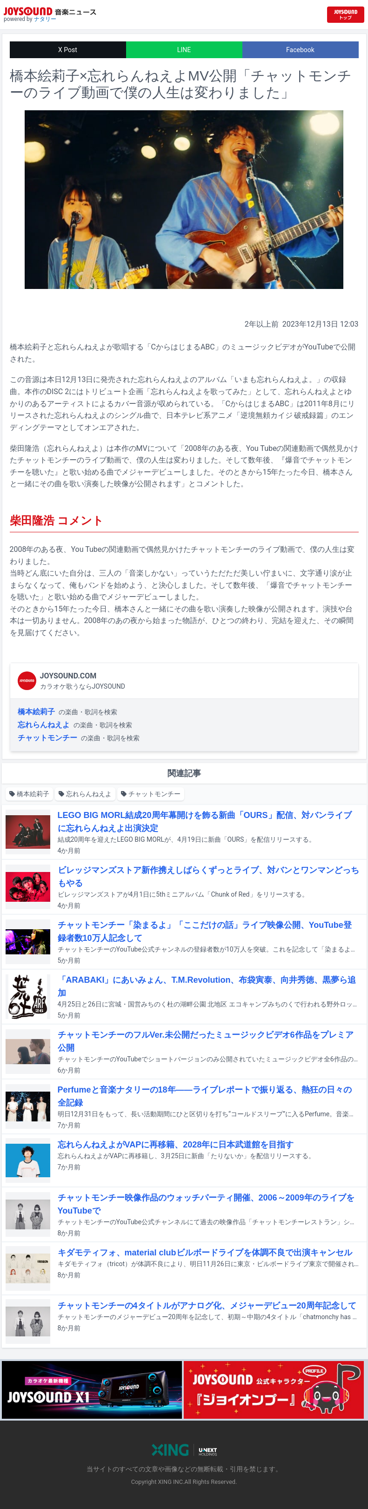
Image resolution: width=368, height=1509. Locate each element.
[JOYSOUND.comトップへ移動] (345, 15)
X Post (67, 50)
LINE (184, 50)
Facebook (300, 50)
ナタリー (45, 19)
